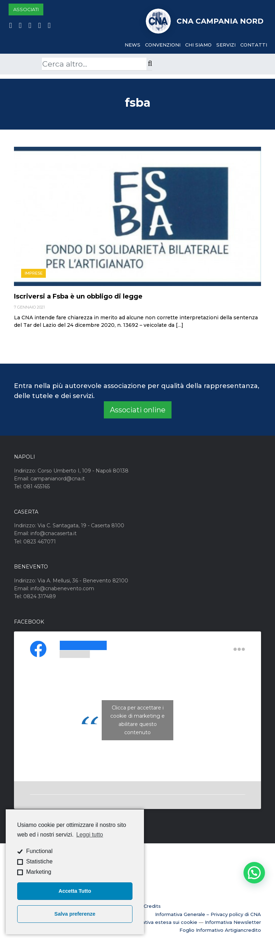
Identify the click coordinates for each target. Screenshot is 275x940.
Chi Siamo (198, 45)
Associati (26, 9)
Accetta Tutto (75, 891)
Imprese (34, 273)
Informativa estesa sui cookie (161, 922)
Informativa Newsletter (233, 922)
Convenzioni (162, 45)
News (132, 45)
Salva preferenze (74, 914)
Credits (152, 906)
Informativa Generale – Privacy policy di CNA (208, 914)
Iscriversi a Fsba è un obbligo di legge (78, 296)
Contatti (253, 45)
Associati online (137, 410)
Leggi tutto (89, 835)
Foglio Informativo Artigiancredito (220, 930)
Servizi (226, 45)
